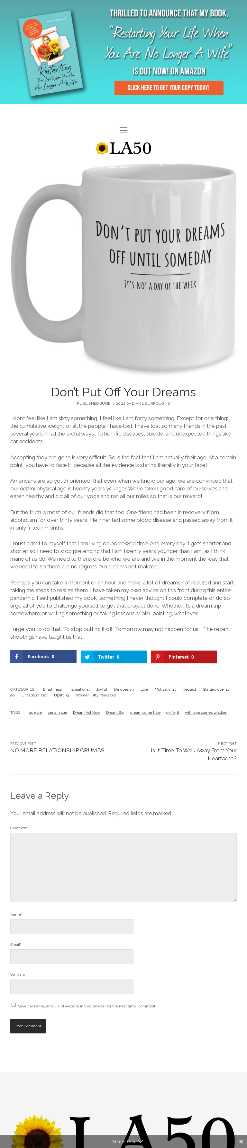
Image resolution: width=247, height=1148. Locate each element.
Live (144, 689)
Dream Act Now (86, 712)
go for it (172, 712)
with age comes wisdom (206, 712)
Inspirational (79, 689)
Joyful (101, 689)
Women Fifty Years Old (96, 695)
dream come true (145, 712)
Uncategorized (34, 695)
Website (17, 974)
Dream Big (115, 712)
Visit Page (123, 52)
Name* (16, 914)
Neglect (189, 689)
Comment (19, 827)
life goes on (124, 689)
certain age (57, 712)
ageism (35, 712)
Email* (15, 944)
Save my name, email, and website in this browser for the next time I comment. (87, 1006)
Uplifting (61, 695)
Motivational (165, 689)
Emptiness (52, 689)
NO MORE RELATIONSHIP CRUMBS (57, 750)
